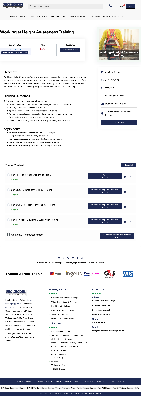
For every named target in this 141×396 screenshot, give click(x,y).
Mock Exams (80, 16)
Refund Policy (102, 381)
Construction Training (52, 16)
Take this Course (70, 50)
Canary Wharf (43, 263)
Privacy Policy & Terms (44, 381)
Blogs (129, 16)
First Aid (20, 322)
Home (12, 16)
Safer (137, 388)
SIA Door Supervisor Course (13, 388)
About (123, 16)
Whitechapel (57, 263)
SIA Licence (27, 304)
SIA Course (20, 16)
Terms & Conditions (24, 381)
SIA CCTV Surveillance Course (40, 388)
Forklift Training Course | (124, 388)
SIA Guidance (114, 16)
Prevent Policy (88, 381)
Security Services (101, 16)
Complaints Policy (71, 381)
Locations (90, 16)
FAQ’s (58, 381)
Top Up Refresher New (65, 388)
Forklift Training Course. (19, 329)
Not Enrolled (15, 50)
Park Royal (70, 263)
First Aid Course (105, 388)
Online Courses (68, 16)
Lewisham (93, 263)
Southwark (81, 263)
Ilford (101, 263)
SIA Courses (10, 311)
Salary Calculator (118, 381)
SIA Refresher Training (34, 16)
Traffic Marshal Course (86, 388)
